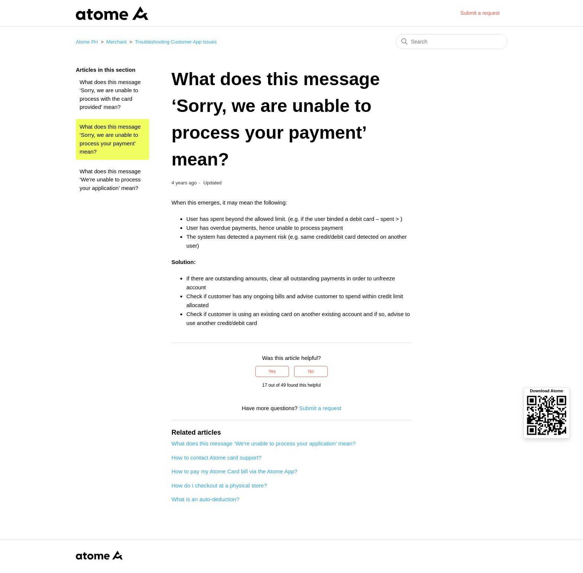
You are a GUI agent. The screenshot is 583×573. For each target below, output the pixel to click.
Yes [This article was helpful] (272, 371)
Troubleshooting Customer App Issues (176, 42)
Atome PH (87, 42)
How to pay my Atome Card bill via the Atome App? (234, 471)
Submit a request (480, 13)
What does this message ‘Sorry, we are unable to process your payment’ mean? (110, 139)
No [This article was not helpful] (310, 371)
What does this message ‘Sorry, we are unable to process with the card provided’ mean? (110, 94)
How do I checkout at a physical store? (219, 485)
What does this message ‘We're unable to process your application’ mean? (110, 179)
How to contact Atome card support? (216, 457)
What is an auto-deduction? (205, 499)
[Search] (451, 41)
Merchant (116, 42)
